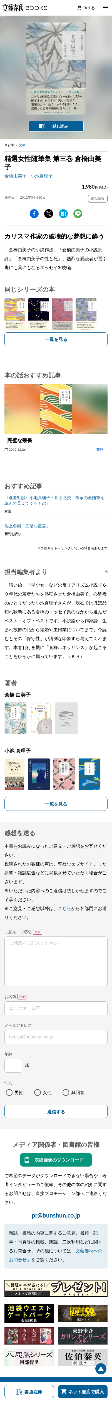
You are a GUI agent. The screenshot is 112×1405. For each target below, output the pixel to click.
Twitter (48, 213)
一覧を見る (56, 339)
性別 (8, 1082)
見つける (86, 7)
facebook (34, 213)
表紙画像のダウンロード (58, 1159)
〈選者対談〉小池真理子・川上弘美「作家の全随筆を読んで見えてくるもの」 (54, 500)
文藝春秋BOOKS (24, 7)
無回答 (77, 1092)
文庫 (22, 145)
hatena (63, 213)
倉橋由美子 (15, 175)
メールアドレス (18, 1025)
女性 (47, 1092)
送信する (56, 1111)
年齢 (8, 1054)
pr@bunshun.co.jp (56, 1215)
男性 (18, 1092)
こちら (64, 908)
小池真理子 (42, 175)
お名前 (10, 996)
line (77, 213)
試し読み (60, 126)
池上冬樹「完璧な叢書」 (27, 525)
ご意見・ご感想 (18, 931)
